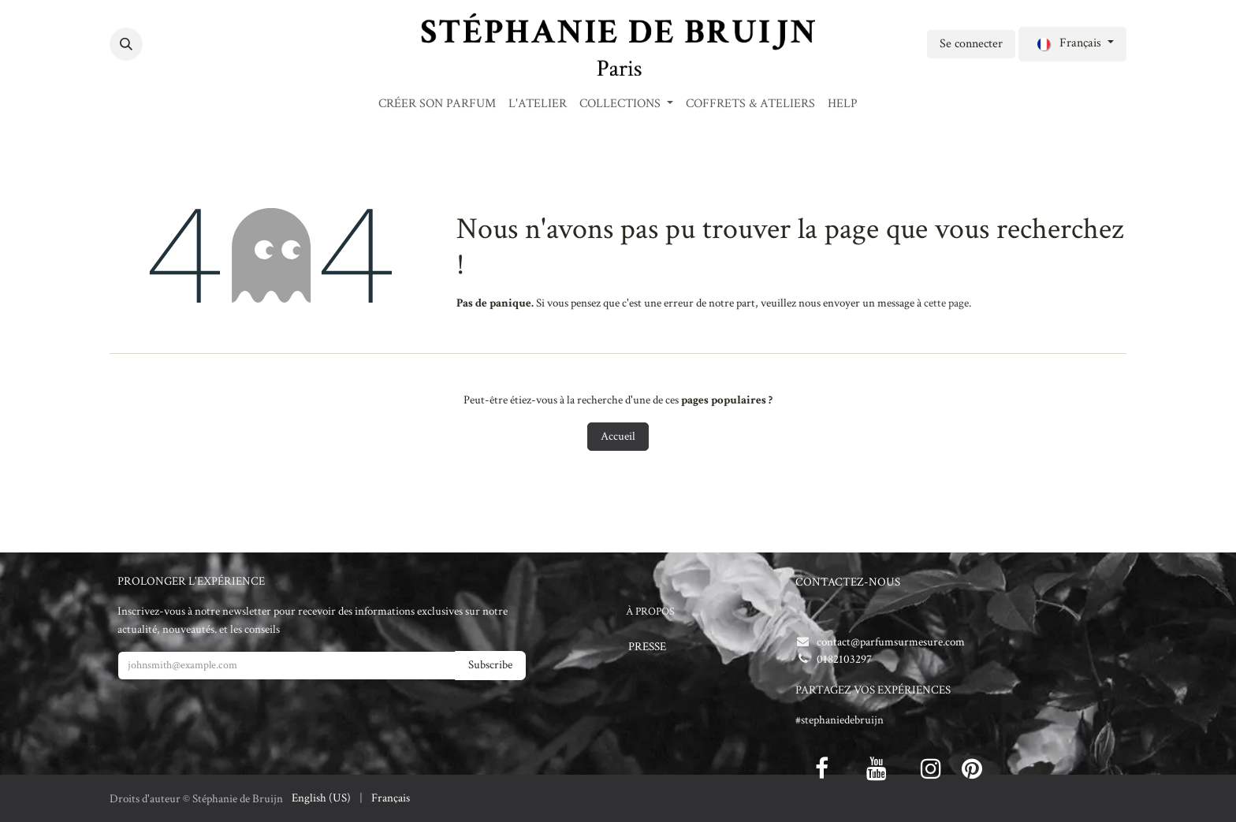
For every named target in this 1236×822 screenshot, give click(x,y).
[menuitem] (437, 104)
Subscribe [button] (490, 664)
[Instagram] (243, 44)
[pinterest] (972, 768)
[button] (126, 44)
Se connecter (971, 43)
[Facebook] (158, 44)
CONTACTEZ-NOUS (847, 582)
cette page (946, 303)
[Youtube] (876, 768)
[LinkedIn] (215, 44)
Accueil (618, 436)
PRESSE (647, 646)
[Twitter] (186, 44)
